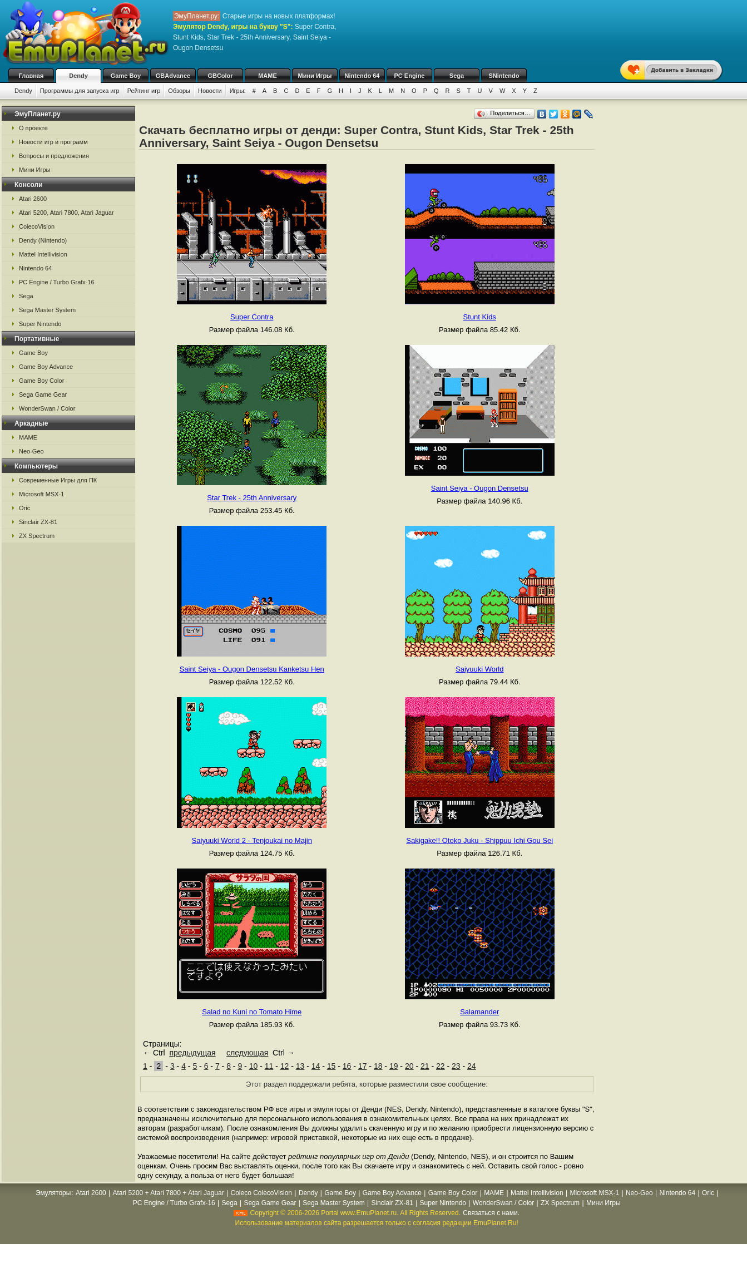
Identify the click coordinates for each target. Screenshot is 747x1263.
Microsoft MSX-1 (41, 494)
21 (425, 1066)
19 (393, 1066)
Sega (456, 75)
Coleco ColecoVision (261, 1193)
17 (362, 1066)
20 (409, 1066)
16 (347, 1066)
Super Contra (251, 317)
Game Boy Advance (46, 366)
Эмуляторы (53, 1193)
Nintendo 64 (362, 75)
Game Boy (126, 75)
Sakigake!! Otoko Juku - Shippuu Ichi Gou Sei (479, 840)
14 (315, 1066)
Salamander (479, 1012)
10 (253, 1066)
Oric (24, 508)
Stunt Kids (479, 317)
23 (456, 1066)
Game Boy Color (41, 380)
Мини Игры (315, 75)
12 (284, 1066)
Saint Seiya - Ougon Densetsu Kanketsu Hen (252, 669)
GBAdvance (173, 75)
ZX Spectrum (37, 535)
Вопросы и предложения (54, 155)
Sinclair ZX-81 (38, 522)
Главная (31, 75)
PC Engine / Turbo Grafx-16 (57, 282)
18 (378, 1066)
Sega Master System (47, 310)
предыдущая (192, 1052)
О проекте (33, 128)
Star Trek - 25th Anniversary (251, 498)
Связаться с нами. (491, 1213)
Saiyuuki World (479, 669)
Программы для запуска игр (80, 90)
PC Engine (409, 75)
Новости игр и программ (53, 142)
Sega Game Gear (43, 394)
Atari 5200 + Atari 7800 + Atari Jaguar (168, 1193)
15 (331, 1066)
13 (300, 1066)
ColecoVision (37, 226)
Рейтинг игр (144, 90)
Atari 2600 (33, 198)
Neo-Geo (31, 451)
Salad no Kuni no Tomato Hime (251, 1012)
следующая (247, 1052)
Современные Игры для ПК (58, 480)
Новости (210, 90)
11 (269, 1066)
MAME (267, 75)
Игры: (238, 90)
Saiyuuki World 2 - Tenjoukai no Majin (252, 840)
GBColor (219, 75)
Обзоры (179, 90)
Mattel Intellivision (43, 254)
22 (440, 1066)
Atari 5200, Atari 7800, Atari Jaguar (66, 212)
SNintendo (504, 75)
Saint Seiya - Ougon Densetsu (479, 488)
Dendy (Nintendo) (43, 240)
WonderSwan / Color (47, 408)
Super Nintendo (40, 323)
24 (471, 1066)
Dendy (78, 75)
